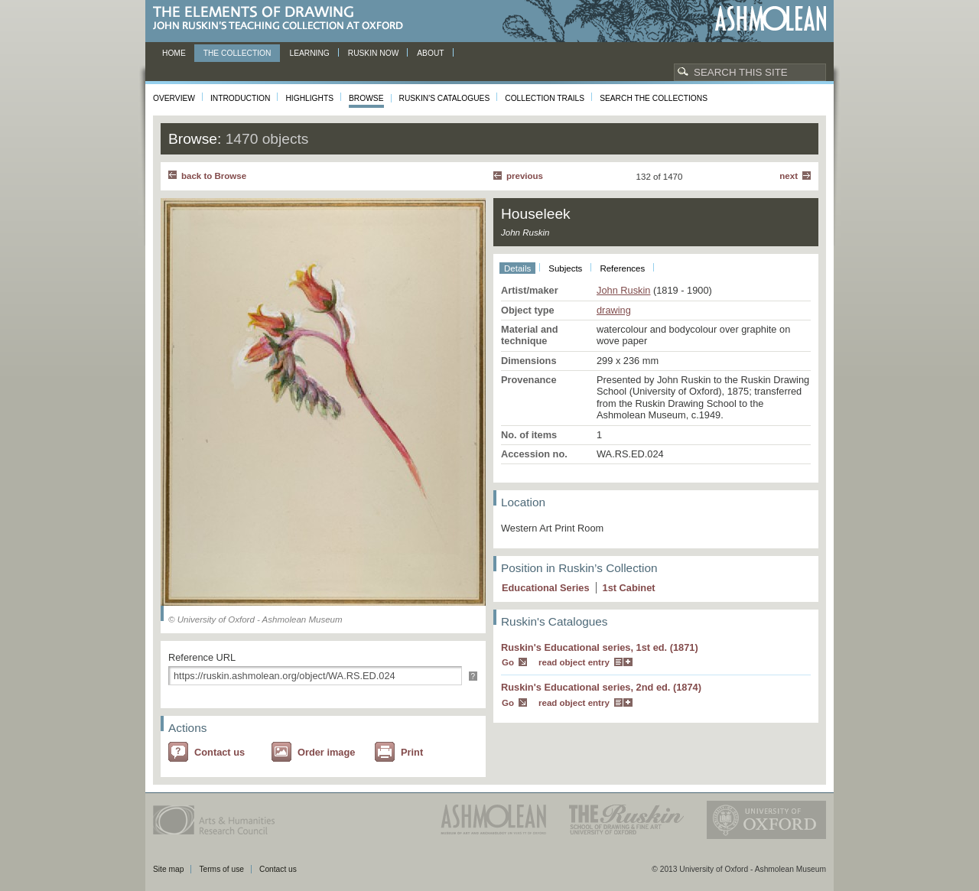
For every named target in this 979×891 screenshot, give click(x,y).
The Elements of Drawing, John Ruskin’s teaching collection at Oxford (282, 18)
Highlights (309, 98)
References (622, 268)
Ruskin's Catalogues (444, 98)
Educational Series (546, 587)
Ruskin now (373, 53)
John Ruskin (623, 290)
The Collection (237, 53)
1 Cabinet (629, 587)
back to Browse (213, 175)
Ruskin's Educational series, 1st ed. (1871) (599, 647)
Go (508, 662)
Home (174, 53)
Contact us (219, 752)
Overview (174, 98)
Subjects (565, 268)
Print (412, 752)
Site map (168, 869)
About (430, 53)
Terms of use (221, 869)
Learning (309, 53)
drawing (614, 310)
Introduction (240, 98)
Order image (326, 752)
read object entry (574, 662)
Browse (366, 98)
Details (517, 268)
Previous (524, 175)
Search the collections (653, 98)
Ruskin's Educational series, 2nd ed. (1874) (601, 687)
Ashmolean (770, 18)
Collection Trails (544, 98)
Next (788, 175)
